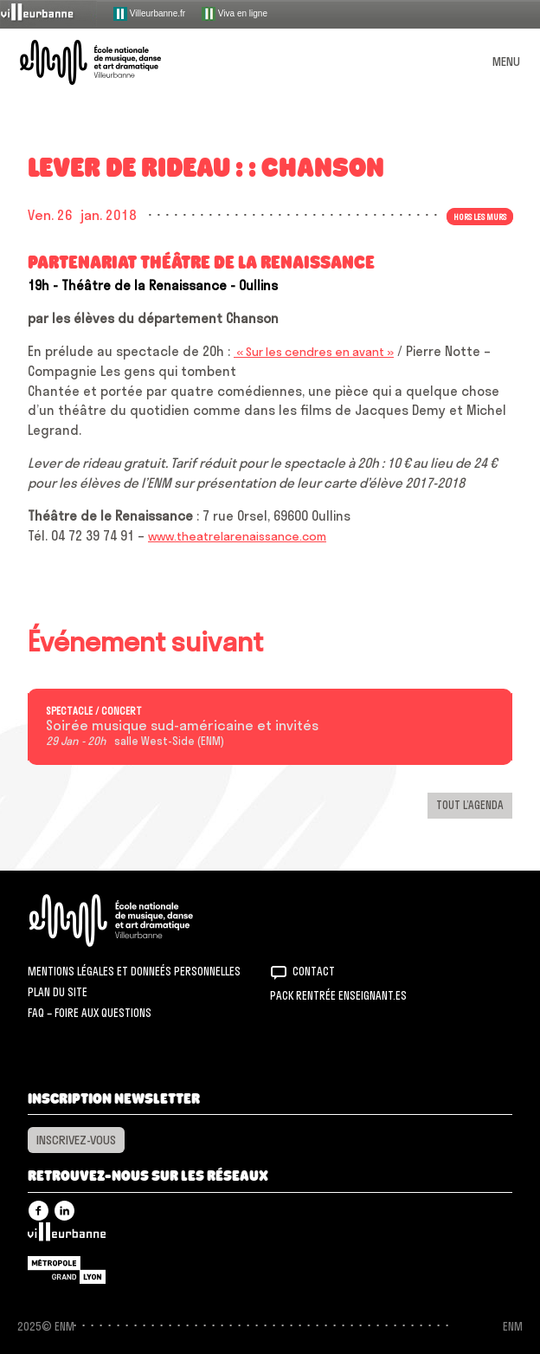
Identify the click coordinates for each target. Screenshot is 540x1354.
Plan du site (57, 992)
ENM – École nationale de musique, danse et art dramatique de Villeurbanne (110, 62)
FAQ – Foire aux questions (89, 1013)
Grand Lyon (67, 1270)
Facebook (38, 1210)
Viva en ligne (234, 14)
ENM (134, 920)
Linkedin (64, 1210)
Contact (313, 971)
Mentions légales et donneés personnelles (134, 971)
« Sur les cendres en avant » (314, 352)
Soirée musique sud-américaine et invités (182, 726)
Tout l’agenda (470, 805)
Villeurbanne (67, 1236)
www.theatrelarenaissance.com (237, 536)
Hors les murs (479, 216)
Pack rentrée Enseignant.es (338, 995)
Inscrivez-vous (76, 1140)
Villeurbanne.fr (149, 14)
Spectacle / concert (94, 711)
